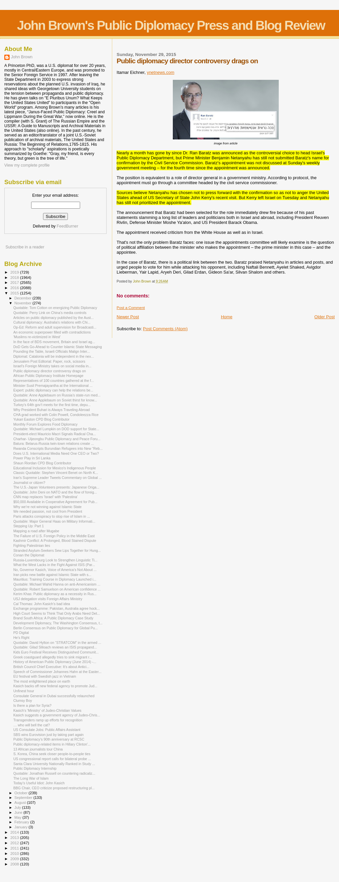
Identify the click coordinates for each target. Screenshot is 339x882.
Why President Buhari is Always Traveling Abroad (51, 410)
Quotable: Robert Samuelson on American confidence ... (57, 589)
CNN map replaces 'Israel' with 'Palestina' (45, 497)
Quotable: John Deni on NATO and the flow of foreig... (55, 492)
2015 (15, 293)
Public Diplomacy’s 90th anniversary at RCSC (48, 739)
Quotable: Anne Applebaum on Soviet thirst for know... (55, 400)
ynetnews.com (160, 72)
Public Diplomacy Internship (35, 768)
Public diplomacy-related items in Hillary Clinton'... (52, 744)
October (22, 793)
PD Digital (21, 633)
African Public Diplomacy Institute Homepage (48, 376)
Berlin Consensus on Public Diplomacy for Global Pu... (55, 628)
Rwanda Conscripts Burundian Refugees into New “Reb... (58, 448)
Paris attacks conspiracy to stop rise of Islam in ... (51, 516)
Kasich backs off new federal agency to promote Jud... (55, 686)
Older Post (325, 316)
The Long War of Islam (31, 778)
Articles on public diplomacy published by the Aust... (53, 318)
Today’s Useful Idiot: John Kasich (39, 783)
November (23, 303)
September (24, 798)
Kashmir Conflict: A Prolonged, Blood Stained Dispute (54, 541)
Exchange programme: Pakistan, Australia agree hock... (56, 608)
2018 (15, 277)
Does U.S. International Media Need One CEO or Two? (56, 453)
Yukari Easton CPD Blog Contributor (41, 419)
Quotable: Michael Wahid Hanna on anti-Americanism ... (56, 584)
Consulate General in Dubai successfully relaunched (53, 696)
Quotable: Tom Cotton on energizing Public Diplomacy (55, 308)
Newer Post (128, 316)
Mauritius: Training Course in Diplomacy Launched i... (54, 579)
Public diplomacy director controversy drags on (49, 371)
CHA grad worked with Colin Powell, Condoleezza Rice (56, 415)
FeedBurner (67, 226)
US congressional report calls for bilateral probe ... (52, 759)
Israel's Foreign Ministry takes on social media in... (52, 366)
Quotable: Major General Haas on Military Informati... (54, 521)
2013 (15, 837)
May (19, 817)
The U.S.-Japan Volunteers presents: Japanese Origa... (56, 487)
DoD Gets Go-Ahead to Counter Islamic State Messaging (57, 347)
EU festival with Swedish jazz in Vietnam (44, 676)
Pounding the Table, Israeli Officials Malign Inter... (51, 351)
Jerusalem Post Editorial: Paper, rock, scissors (49, 361)
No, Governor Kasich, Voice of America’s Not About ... (54, 570)
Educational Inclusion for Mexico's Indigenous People (54, 468)
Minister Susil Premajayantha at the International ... (52, 386)
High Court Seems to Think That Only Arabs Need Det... (56, 613)
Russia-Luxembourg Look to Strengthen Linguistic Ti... (55, 560)
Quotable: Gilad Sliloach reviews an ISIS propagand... (55, 647)
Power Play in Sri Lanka (31, 458)
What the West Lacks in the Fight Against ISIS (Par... (54, 565)
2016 (15, 287)
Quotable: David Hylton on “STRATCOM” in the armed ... (57, 643)
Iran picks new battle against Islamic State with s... (52, 575)
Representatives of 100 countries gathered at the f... (53, 381)
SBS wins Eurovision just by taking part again (48, 735)
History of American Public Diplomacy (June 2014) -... (54, 662)
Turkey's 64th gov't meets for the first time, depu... (52, 405)
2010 (15, 853)
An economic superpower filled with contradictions (52, 332)
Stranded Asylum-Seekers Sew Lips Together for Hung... (57, 550)
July (18, 807)
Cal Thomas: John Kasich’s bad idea (41, 604)
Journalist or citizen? (29, 483)
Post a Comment (131, 308)
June (19, 812)
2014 (15, 832)
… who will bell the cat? (31, 725)
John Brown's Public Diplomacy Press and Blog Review (171, 25)
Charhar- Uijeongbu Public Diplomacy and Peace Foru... (56, 439)
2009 (15, 858)
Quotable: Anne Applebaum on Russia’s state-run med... (56, 395)
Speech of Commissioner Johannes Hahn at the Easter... (57, 672)
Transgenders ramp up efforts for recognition (47, 720)
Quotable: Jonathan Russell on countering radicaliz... (54, 773)
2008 (15, 864)
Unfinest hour (23, 691)
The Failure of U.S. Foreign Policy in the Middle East (54, 536)
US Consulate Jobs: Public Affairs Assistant (46, 730)
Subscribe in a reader (24, 247)
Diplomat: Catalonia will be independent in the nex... (53, 356)
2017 (15, 282)
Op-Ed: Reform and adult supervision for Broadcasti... (54, 327)
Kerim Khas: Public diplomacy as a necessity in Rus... (55, 594)
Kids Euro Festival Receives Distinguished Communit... (56, 652)
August (21, 802)
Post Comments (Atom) (165, 328)
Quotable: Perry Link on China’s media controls (49, 313)
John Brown (21, 57)
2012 (15, 843)
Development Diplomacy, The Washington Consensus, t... (58, 623)
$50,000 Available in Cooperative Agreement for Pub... (55, 502)
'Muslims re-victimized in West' (37, 337)
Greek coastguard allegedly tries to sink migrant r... (52, 657)
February (22, 822)
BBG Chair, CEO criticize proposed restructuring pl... (54, 788)
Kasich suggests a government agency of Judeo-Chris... (56, 715)
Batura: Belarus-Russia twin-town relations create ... (53, 443)
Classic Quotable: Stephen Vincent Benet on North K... (55, 473)
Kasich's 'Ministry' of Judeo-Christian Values (47, 710)
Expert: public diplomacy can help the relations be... (53, 390)
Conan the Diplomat (28, 555)
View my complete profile (27, 165)
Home (226, 316)
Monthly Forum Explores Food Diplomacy (45, 424)
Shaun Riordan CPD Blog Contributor (42, 463)
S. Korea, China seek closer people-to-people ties (51, 754)
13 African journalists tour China (38, 749)
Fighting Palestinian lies (31, 545)
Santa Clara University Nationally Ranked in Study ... (54, 764)
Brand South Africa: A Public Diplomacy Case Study (53, 618)
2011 (15, 848)
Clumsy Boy (22, 700)
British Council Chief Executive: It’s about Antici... (51, 667)
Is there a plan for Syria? (32, 705)
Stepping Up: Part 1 (28, 526)
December (23, 298)
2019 (15, 272)
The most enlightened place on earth (41, 681)
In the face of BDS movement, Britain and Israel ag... (54, 342)
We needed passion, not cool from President (47, 511)
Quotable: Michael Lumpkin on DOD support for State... (56, 429)
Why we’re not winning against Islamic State (47, 507)
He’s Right (21, 638)
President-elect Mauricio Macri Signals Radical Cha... (54, 434)
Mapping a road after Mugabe (36, 531)
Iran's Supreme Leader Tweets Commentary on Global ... (57, 478)
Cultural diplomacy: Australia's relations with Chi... (51, 322)
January (22, 827)
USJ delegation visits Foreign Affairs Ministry (47, 599)
